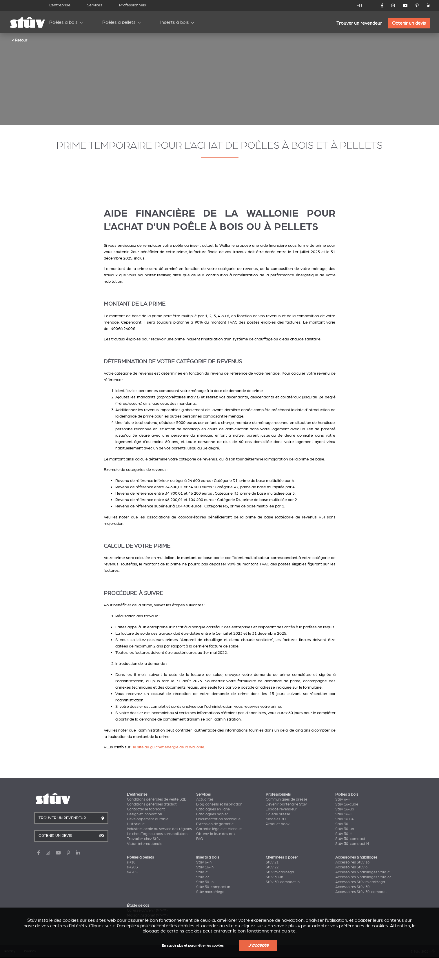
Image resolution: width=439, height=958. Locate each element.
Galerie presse (278, 814)
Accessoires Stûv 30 (352, 887)
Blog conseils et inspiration (219, 804)
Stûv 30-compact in (213, 887)
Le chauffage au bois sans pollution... (158, 834)
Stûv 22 (202, 877)
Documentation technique (218, 819)
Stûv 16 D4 (344, 819)
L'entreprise (137, 794)
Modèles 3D (276, 819)
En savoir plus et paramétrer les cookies (193, 946)
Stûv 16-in (205, 867)
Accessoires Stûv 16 (352, 862)
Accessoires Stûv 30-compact (361, 892)
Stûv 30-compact (350, 839)
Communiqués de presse (286, 799)
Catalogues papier (212, 814)
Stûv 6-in (204, 862)
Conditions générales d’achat (152, 804)
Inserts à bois (174, 22)
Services (94, 5)
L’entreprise (59, 5)
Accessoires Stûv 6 (351, 867)
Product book (278, 824)
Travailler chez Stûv (144, 839)
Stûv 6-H (342, 799)
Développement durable (147, 819)
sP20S (132, 872)
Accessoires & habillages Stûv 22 (363, 877)
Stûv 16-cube (346, 804)
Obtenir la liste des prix (215, 834)
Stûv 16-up (344, 809)
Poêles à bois (63, 22)
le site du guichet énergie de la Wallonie (168, 747)
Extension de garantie (215, 824)
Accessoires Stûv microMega (360, 882)
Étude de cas (138, 905)
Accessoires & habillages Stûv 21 (363, 872)
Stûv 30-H (343, 834)
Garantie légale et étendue (219, 829)
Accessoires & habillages (356, 857)
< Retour (19, 40)
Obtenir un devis (409, 23)
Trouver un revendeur (359, 23)
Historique (136, 824)
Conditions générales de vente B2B (157, 799)
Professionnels (132, 5)
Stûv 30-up (344, 829)
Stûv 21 (202, 872)
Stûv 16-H (343, 814)
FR (359, 5)
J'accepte (258, 945)
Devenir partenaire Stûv (286, 804)
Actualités (205, 799)
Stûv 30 (341, 824)
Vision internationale (144, 844)
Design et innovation (144, 814)
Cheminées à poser (282, 857)
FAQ (199, 839)
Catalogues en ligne (213, 809)
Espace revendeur (281, 809)
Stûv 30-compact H (352, 844)
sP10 (131, 862)
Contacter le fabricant (146, 809)
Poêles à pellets (119, 22)
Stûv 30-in (205, 882)
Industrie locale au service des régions (159, 829)
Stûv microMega (210, 892)
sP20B (132, 867)
